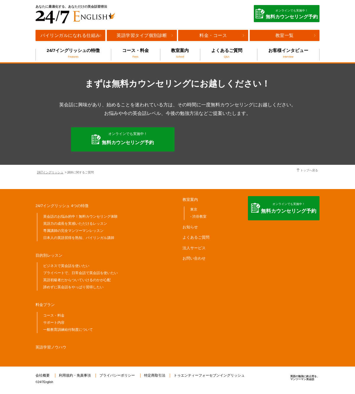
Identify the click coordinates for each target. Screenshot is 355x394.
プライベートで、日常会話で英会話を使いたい (80, 273)
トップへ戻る (309, 170)
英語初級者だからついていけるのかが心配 (77, 280)
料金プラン (45, 304)
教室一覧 (284, 35)
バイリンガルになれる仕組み (70, 35)
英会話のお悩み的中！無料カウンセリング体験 (80, 216)
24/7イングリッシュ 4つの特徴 (62, 205)
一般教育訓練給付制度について (68, 330)
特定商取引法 (154, 375)
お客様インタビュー (288, 53)
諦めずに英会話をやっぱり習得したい (73, 287)
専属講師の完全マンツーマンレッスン (73, 231)
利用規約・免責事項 (75, 375)
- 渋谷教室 (198, 216)
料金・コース (213, 35)
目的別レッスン (49, 255)
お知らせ (190, 227)
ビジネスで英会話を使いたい (66, 266)
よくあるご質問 (227, 53)
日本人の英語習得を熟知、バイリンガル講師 (78, 238)
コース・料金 (135, 53)
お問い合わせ (194, 258)
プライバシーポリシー (117, 375)
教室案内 (180, 53)
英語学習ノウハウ (51, 347)
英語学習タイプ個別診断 (142, 35)
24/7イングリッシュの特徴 (73, 53)
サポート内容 (53, 322)
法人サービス (194, 248)
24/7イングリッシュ (50, 172)
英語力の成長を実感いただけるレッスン (75, 224)
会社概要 (43, 375)
